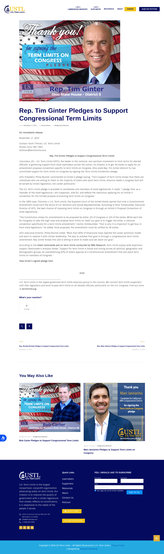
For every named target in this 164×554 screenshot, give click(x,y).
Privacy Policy (117, 545)
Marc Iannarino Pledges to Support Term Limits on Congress (109, 451)
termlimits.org (29, 289)
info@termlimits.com (29, 519)
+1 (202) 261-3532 (28, 522)
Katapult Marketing (88, 549)
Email (119, 486)
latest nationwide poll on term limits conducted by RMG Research (71, 245)
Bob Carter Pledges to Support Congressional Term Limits (49, 440)
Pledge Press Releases (62, 125)
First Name (106, 480)
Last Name (132, 480)
